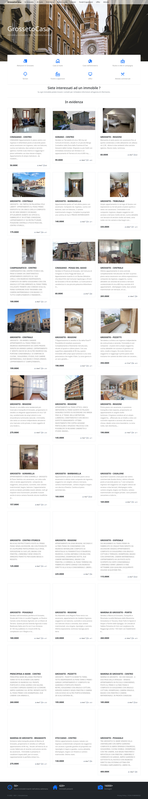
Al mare (40, 2)
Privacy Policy (121, 795)
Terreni (73, 2)
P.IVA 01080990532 (134, 795)
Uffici (98, 2)
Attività (106, 2)
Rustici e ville (62, 2)
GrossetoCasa (14, 2)
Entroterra (50, 2)
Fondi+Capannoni (86, 2)
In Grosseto (29, 2)
